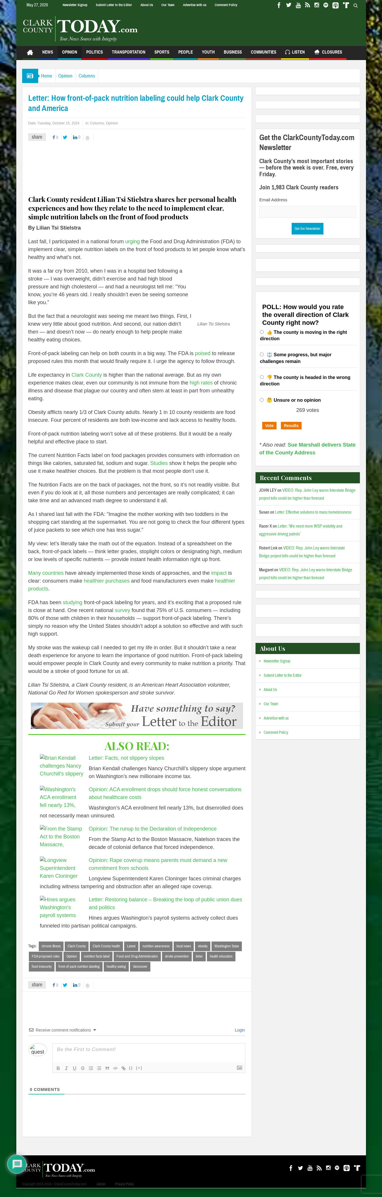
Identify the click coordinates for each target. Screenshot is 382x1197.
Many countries (46, 581)
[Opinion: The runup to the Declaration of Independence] (62, 845)
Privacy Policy (124, 1193)
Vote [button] (269, 425)
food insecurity (42, 975)
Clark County (87, 383)
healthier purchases (107, 589)
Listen (295, 53)
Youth (208, 55)
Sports (162, 55)
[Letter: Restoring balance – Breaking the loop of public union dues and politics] (62, 916)
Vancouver (140, 975)
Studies (159, 471)
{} (131, 1076)
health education (221, 964)
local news (184, 954)
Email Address (273, 199)
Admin (101, 1193)
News (47, 55)
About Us (146, 5)
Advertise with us (194, 5)
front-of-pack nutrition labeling (79, 975)
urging (132, 241)
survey (122, 618)
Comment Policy (226, 5)
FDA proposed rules (45, 964)
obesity (202, 954)
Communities (264, 55)
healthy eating (116, 975)
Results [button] (291, 425)
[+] (139, 1076)
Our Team (168, 5)
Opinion (70, 55)
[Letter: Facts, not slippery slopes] (62, 774)
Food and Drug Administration (137, 964)
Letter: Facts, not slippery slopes (126, 766)
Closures (327, 53)
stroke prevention (177, 964)
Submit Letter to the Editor (114, 5)
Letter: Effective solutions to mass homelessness (313, 512)
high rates (201, 391)
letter (199, 964)
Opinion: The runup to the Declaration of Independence (153, 837)
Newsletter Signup (75, 5)
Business (232, 55)
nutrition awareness (156, 954)
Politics (94, 55)
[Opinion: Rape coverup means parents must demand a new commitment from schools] (62, 876)
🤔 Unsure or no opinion (294, 400)
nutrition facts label (97, 964)
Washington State (226, 954)
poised (41, 361)
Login (239, 1038)
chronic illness (51, 954)
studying (72, 610)
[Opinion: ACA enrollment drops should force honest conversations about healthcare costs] (62, 806)
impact (219, 581)
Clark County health (106, 954)
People (185, 55)
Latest (131, 954)
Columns (101, 76)
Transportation (129, 55)
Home (49, 76)
